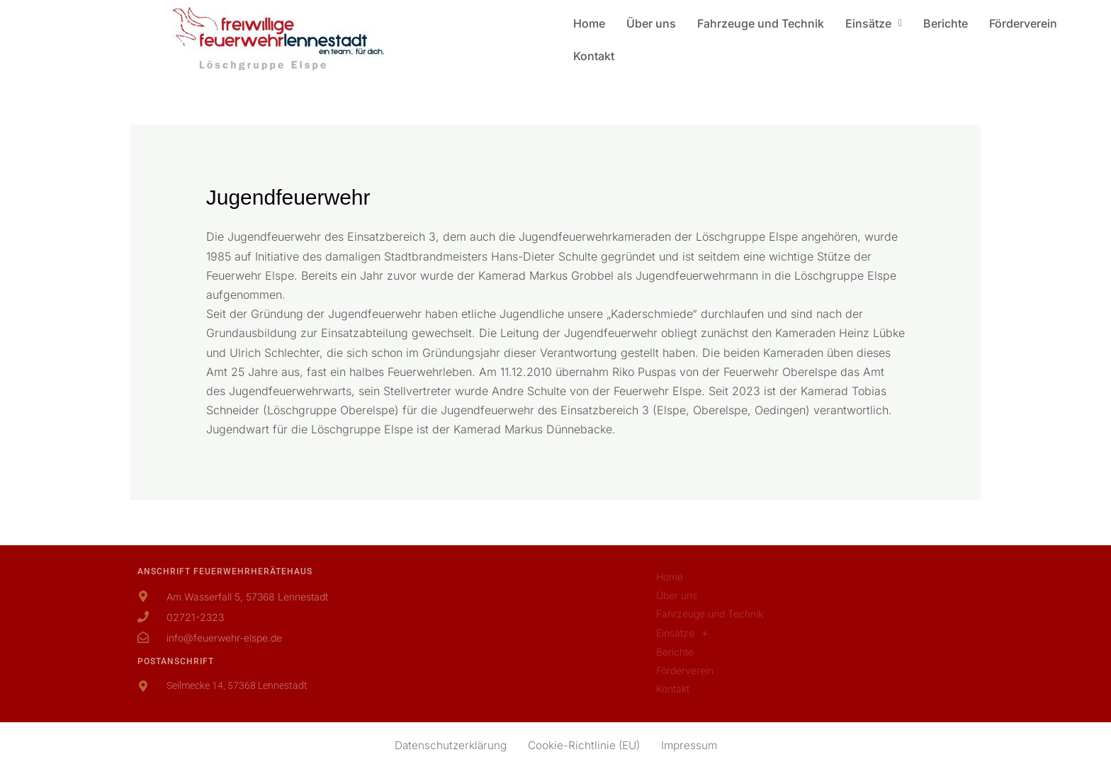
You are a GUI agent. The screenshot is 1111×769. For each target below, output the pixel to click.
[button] (874, 23)
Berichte (945, 23)
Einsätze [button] (873, 23)
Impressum (693, 746)
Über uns (651, 23)
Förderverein (1023, 23)
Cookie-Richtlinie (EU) (584, 746)
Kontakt (593, 56)
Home (589, 23)
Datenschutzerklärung (447, 746)
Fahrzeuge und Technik (760, 23)
